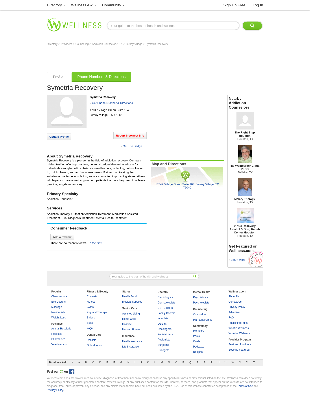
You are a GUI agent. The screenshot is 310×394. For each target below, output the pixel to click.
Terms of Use (245, 386)
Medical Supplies (132, 301)
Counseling (82, 44)
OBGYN (162, 323)
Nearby (245, 103)
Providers (67, 44)
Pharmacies (58, 339)
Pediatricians (165, 334)
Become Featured (239, 349)
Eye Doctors (58, 301)
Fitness (91, 301)
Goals (196, 341)
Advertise (234, 312)
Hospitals (56, 333)
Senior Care (129, 308)
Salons (91, 317)
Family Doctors (166, 313)
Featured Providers (240, 344)
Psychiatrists (200, 297)
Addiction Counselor (104, 44)
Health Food (129, 296)
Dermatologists (166, 302)
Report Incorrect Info (130, 135)
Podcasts (198, 346)
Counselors (200, 314)
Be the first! (95, 243)
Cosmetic (92, 296)
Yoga (90, 328)
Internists (163, 318)
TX (121, 44)
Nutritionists (58, 312)
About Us (234, 296)
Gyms (90, 307)
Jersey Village (134, 44)
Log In (258, 5)
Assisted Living (131, 313)
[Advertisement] (127, 58)
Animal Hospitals (61, 328)
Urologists (163, 350)
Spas (90, 322)
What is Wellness (239, 328)
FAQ (231, 317)
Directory (54, 5)
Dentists (91, 340)
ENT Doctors (165, 307)
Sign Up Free (234, 5)
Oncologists (165, 329)
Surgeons (163, 344)
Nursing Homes (131, 329)
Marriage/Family (202, 319)
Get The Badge (132, 146)
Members (198, 330)
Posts (196, 336)
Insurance (128, 336)
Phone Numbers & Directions (101, 77)
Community (111, 5)
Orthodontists (94, 345)
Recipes (198, 351)
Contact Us (235, 301)
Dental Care (94, 334)
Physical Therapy (97, 312)
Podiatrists (164, 339)
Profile (58, 77)
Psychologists (201, 302)
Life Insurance (130, 346)
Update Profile (59, 136)
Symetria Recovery (157, 44)
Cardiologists (165, 297)
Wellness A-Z (82, 5)
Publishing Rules (238, 322)
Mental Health (201, 292)
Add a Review (62, 237)
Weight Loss (58, 317)
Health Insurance (132, 341)
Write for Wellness (239, 333)
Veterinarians (59, 344)
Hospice (127, 324)
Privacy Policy (237, 307)
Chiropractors (59, 296)
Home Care (129, 318)
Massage (56, 307)
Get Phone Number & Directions (112, 103)
